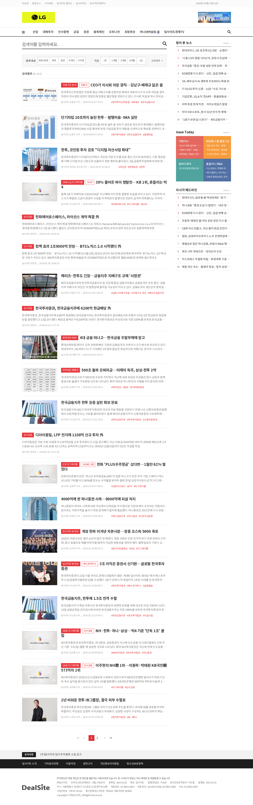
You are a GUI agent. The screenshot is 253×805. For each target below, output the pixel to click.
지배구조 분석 (69, 85)
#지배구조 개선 (138, 293)
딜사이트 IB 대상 (71, 531)
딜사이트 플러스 (64, 3)
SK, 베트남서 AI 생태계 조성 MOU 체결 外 (206, 81)
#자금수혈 (148, 615)
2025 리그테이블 (71, 630)
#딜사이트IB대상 (119, 548)
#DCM (144, 204)
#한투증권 (133, 167)
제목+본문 (43, 60)
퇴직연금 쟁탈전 (70, 370)
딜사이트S (81, 3)
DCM (89, 182)
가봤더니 (184, 141)
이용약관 (70, 763)
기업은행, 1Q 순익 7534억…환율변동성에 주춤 (208, 96)
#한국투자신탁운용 (120, 102)
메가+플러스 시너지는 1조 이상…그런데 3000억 (218, 172)
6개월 (132, 60)
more (226, 43)
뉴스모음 (28, 246)
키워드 (72, 60)
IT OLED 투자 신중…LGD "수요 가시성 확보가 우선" (211, 89)
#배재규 (135, 102)
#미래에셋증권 (137, 387)
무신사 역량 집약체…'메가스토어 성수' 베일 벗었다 (190, 145)
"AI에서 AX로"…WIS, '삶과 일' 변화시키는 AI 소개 (190, 150)
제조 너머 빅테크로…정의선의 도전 (201, 251)
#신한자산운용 (146, 516)
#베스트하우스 (134, 585)
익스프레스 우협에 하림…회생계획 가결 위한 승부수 (218, 168)
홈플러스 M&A (214, 164)
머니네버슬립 (150, 32)
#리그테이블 (133, 204)
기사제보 (49, 3)
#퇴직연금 (116, 387)
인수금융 (88, 630)
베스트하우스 (89, 563)
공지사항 (29, 754)
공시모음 (28, 216)
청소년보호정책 (135, 763)
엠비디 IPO (185, 164)
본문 (63, 60)
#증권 (125, 387)
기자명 (81, 60)
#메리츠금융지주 (156, 293)
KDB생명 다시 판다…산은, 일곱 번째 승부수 (207, 73)
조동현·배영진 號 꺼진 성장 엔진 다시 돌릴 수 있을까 (211, 220)
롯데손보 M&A (70, 337)
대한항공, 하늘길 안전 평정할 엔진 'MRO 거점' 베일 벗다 (190, 154)
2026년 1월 (88, 464)
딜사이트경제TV (97, 3)
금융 (76, 32)
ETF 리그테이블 (70, 464)
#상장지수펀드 (118, 486)
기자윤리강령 (51, 763)
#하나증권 (132, 516)
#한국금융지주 (148, 102)
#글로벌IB (148, 585)
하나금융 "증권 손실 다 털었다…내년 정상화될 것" (210, 205)
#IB (128, 717)
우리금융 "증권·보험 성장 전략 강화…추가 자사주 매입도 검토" (217, 66)
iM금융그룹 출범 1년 (217, 141)
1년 (141, 60)
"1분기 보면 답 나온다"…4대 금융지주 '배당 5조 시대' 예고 (215, 119)
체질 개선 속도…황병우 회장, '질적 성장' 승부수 (218, 145)
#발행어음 (148, 134)
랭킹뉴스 (36, 3)
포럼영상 (129, 32)
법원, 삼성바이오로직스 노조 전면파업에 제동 (207, 236)
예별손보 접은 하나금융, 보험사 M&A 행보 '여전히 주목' (213, 244)
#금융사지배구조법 (120, 293)
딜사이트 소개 (29, 763)
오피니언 (114, 32)
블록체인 (99, 32)
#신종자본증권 (150, 419)
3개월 (123, 60)
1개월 (114, 60)
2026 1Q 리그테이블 (72, 182)
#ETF (129, 486)
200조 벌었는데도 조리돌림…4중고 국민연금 (218, 177)
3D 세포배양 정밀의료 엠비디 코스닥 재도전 (190, 168)
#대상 (132, 548)
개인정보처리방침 (109, 763)
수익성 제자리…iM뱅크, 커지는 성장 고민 (218, 154)
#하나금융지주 (118, 516)
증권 (86, 32)
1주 (105, 60)
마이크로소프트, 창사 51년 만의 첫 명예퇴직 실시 (209, 112)
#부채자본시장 (118, 204)
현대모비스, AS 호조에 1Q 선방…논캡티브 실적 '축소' (212, 50)
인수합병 (63, 32)
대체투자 (48, 32)
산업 (35, 32)
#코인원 (122, 167)
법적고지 (88, 763)
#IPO (134, 717)
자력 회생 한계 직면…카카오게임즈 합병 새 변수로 (210, 104)
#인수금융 (130, 687)
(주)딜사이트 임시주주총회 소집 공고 (61, 754)
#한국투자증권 (118, 134)
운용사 (84, 85)
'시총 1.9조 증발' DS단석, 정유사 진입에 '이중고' (209, 58)
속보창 (25, 3)
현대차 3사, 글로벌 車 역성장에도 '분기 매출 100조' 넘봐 (213, 197)
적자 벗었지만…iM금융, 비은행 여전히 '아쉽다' (218, 150)
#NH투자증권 (117, 652)
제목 (54, 60)
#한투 (142, 167)
